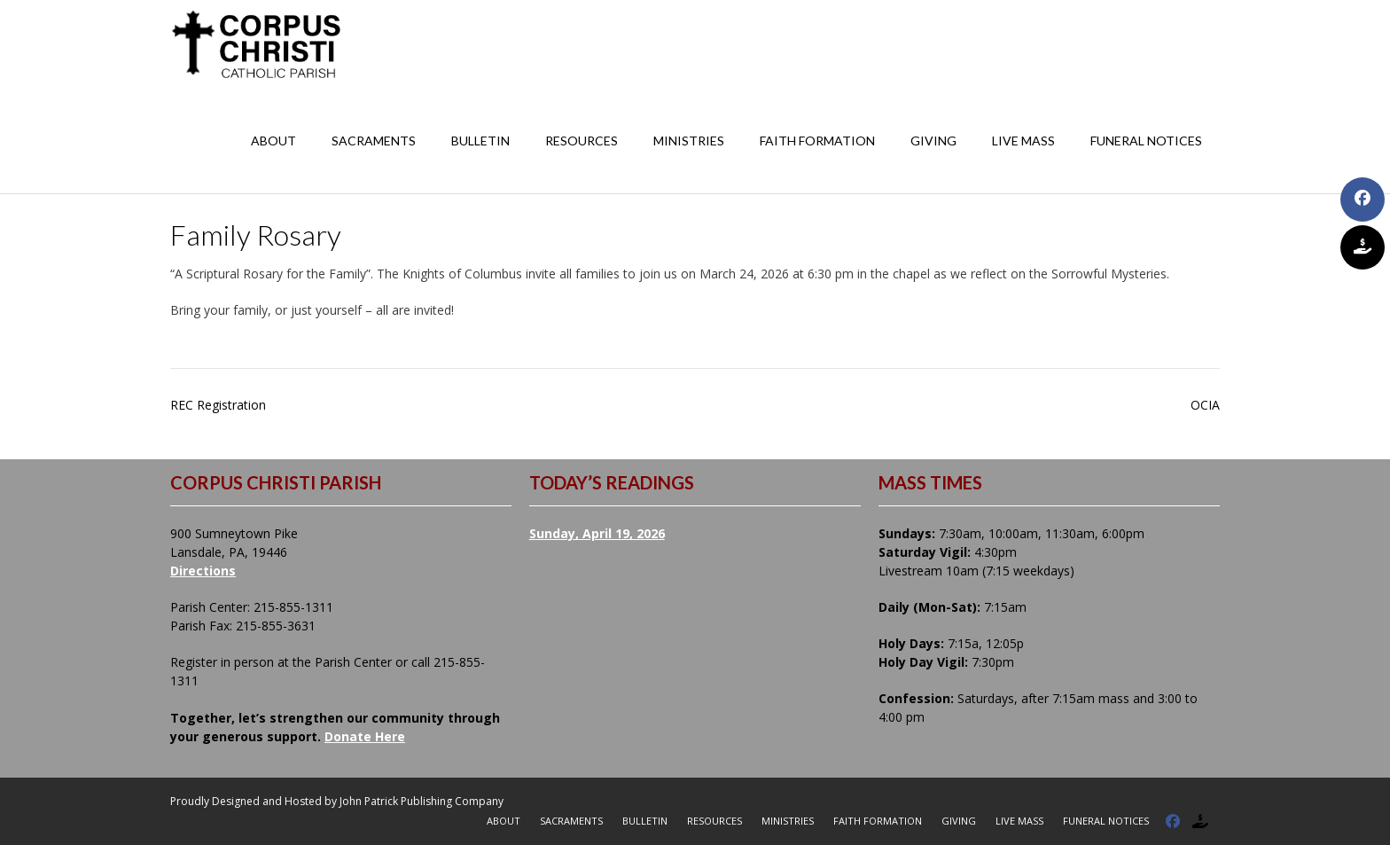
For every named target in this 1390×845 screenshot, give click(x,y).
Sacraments (374, 140)
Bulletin (480, 140)
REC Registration (218, 404)
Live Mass (1023, 140)
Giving (933, 140)
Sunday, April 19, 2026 (597, 533)
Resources (581, 140)
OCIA (1205, 404)
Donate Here (364, 736)
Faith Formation (817, 140)
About (273, 140)
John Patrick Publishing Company (422, 801)
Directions (203, 570)
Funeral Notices (1146, 140)
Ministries (688, 140)
